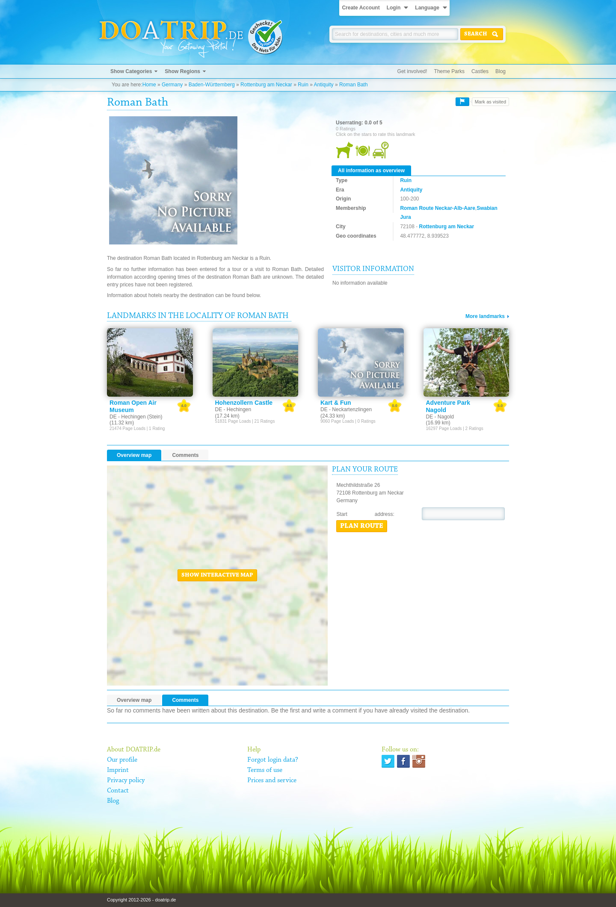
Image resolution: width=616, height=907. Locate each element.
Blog (500, 71)
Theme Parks (449, 71)
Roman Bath (353, 85)
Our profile (122, 760)
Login (394, 8)
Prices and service (271, 780)
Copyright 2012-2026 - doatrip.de (141, 899)
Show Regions (182, 71)
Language (427, 8)
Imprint (118, 770)
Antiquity (324, 85)
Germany (172, 85)
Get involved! (412, 71)
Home (149, 85)
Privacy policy (126, 780)
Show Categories (131, 71)
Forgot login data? (272, 760)
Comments (185, 455)
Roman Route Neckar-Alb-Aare (437, 208)
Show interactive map (217, 575)
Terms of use (264, 770)
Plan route (361, 526)
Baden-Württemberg (212, 85)
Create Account (360, 8)
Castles (480, 71)
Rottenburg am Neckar (266, 85)
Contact (118, 790)
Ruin (303, 85)
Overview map (134, 455)
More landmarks (485, 316)
